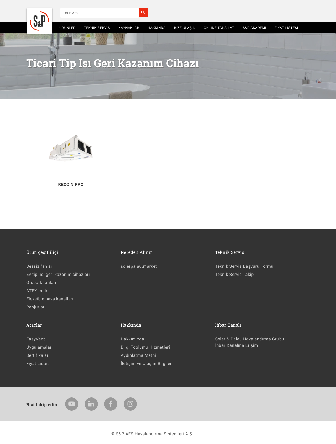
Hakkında (157, 27)
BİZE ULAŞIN (185, 27)
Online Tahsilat (219, 27)
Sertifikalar (37, 355)
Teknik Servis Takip (234, 274)
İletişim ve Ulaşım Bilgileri (147, 363)
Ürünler (67, 27)
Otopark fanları (41, 282)
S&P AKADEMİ (254, 27)
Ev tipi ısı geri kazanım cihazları (58, 274)
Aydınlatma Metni (138, 355)
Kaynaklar (128, 27)
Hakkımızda (132, 339)
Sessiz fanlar (39, 266)
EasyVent (35, 339)
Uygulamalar (38, 347)
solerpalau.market (139, 266)
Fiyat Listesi (286, 27)
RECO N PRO (70, 184)
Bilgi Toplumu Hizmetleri (145, 347)
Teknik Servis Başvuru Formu (244, 266)
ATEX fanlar (38, 290)
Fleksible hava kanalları (50, 299)
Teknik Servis (97, 27)
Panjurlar (35, 307)
